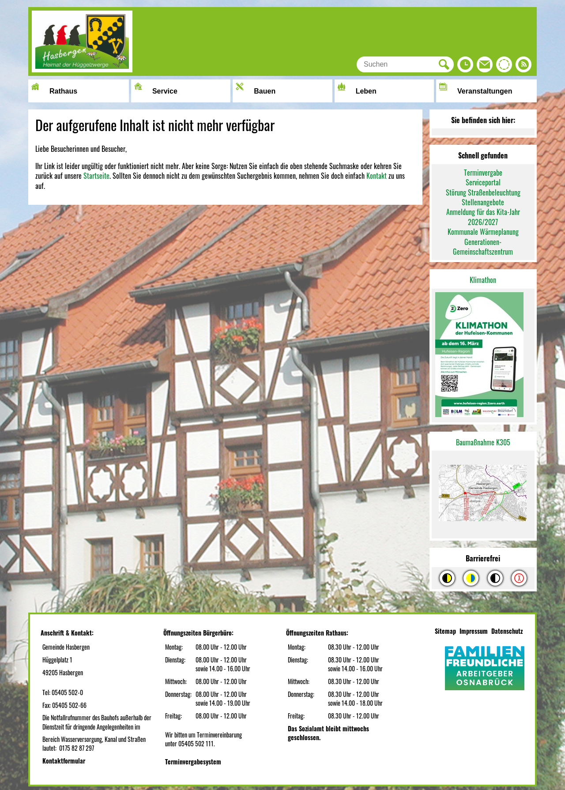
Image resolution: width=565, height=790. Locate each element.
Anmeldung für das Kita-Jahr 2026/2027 (483, 217)
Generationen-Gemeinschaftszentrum (483, 247)
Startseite (96, 175)
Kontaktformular (63, 760)
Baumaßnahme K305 (483, 442)
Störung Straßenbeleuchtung (483, 192)
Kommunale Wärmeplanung (483, 231)
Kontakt (376, 175)
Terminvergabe (483, 172)
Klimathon (483, 280)
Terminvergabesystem (193, 761)
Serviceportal (483, 182)
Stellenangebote (483, 202)
